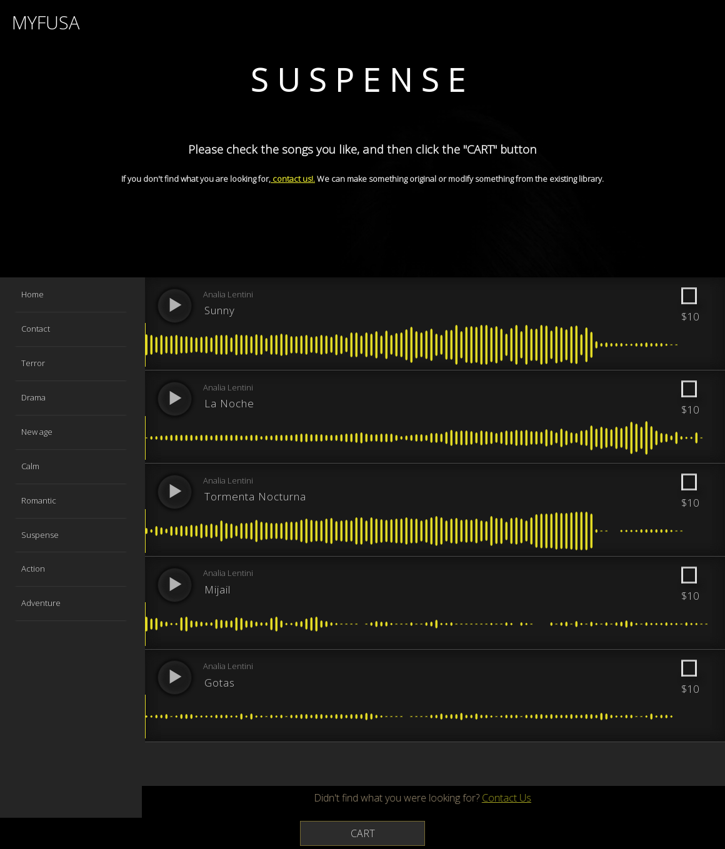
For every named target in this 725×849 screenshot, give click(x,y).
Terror (34, 363)
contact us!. (293, 178)
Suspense (40, 534)
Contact (36, 328)
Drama (34, 397)
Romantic (39, 500)
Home (33, 294)
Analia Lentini (229, 295)
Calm (31, 466)
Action (34, 568)
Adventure (41, 602)
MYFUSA (48, 23)
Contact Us (485, 798)
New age (37, 431)
